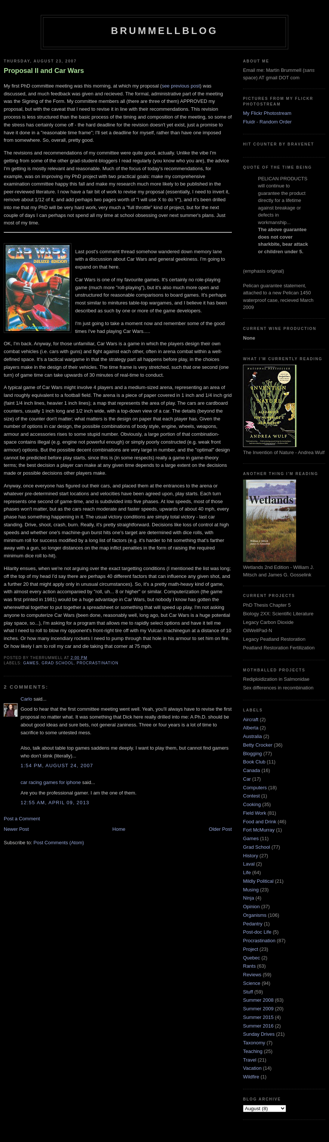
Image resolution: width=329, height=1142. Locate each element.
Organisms (255, 915)
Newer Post (16, 829)
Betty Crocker (258, 745)
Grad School (57, 663)
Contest (251, 796)
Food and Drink (259, 821)
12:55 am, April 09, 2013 (55, 802)
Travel (249, 1060)
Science (251, 983)
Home (119, 829)
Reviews (252, 974)
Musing (251, 890)
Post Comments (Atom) (59, 842)
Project (250, 949)
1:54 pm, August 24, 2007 (57, 765)
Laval (249, 864)
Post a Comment (22, 818)
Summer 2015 (258, 1017)
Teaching (252, 1051)
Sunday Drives (259, 1034)
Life (247, 872)
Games (31, 663)
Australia (252, 736)
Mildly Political (258, 881)
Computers (255, 787)
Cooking (252, 804)
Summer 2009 (258, 1008)
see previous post (181, 86)
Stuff (248, 992)
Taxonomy (254, 1042)
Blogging (252, 753)
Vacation (252, 1068)
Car (247, 779)
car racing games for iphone (51, 782)
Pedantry (252, 924)
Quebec (251, 958)
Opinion (251, 906)
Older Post (220, 829)
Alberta (250, 728)
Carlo (26, 699)
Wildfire (251, 1077)
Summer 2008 (258, 1000)
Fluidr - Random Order (267, 122)
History (250, 855)
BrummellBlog (164, 30)
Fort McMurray (259, 830)
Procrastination (98, 663)
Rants (249, 966)
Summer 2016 (258, 1026)
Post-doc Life (257, 932)
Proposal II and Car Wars (44, 70)
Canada (251, 770)
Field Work (254, 813)
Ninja (248, 898)
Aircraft (250, 719)
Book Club (254, 762)
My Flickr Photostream (267, 113)
